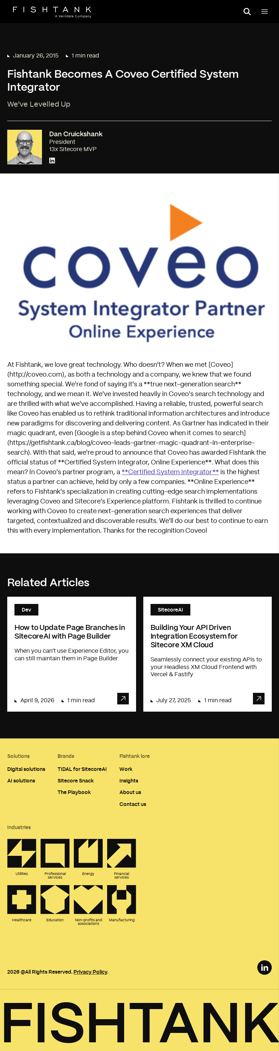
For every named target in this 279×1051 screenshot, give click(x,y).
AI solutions (21, 780)
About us (130, 792)
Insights (128, 780)
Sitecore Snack (76, 780)
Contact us (132, 804)
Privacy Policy (90, 972)
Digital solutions (26, 769)
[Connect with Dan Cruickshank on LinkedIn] (52, 161)
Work (125, 769)
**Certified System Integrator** (170, 472)
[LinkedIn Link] (264, 967)
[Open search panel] (247, 11)
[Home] (52, 12)
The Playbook (74, 792)
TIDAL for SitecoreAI (82, 769)
